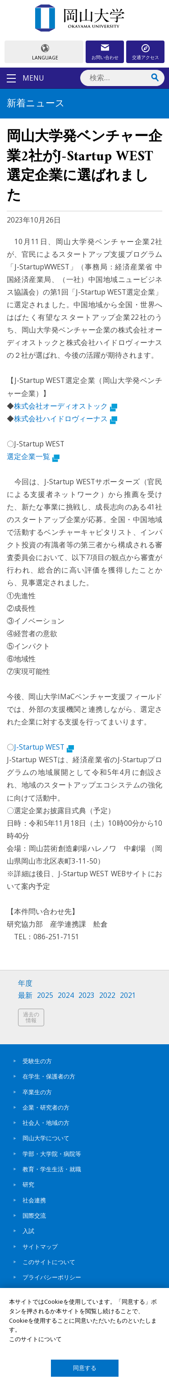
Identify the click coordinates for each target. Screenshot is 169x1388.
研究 (28, 1184)
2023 (86, 995)
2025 (45, 995)
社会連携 (34, 1200)
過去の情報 (31, 1017)
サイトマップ (40, 1246)
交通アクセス (145, 57)
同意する (84, 1368)
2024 (66, 995)
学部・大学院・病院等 (52, 1154)
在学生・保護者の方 (49, 1076)
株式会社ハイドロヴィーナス (65, 418)
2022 (107, 995)
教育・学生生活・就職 (52, 1169)
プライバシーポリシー (52, 1277)
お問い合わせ (105, 57)
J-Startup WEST (44, 747)
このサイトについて (49, 1262)
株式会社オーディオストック (65, 406)
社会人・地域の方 (46, 1123)
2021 (128, 995)
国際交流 (34, 1215)
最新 (25, 995)
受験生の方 (37, 1061)
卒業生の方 (37, 1092)
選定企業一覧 (33, 456)
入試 (28, 1231)
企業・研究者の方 (46, 1107)
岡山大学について (46, 1138)
